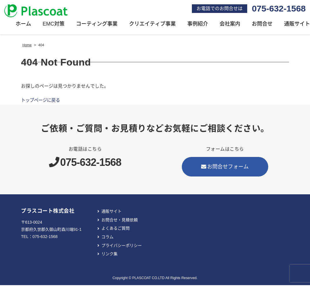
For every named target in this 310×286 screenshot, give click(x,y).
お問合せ (262, 25)
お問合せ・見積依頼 (119, 220)
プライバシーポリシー (121, 246)
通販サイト (111, 212)
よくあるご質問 (115, 229)
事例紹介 (197, 25)
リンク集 (109, 254)
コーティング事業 (97, 25)
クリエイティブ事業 (152, 25)
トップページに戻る (42, 101)
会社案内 (230, 25)
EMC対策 (54, 25)
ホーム (23, 25)
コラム (107, 237)
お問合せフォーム (225, 167)
